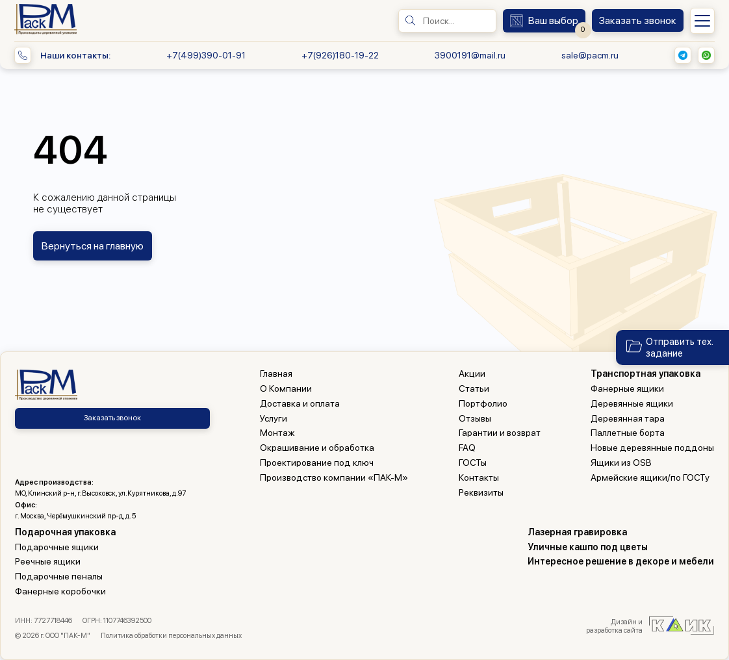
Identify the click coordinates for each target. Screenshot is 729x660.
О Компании (286, 388)
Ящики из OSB (621, 462)
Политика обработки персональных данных (171, 635)
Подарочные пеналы (59, 576)
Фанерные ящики (627, 388)
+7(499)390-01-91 (206, 55)
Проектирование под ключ (317, 462)
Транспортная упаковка (645, 373)
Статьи (474, 388)
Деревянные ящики (632, 403)
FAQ (467, 447)
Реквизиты (481, 492)
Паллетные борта (628, 432)
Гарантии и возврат (500, 432)
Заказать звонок (112, 417)
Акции (472, 373)
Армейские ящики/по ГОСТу (650, 477)
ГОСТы (473, 462)
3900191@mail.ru (470, 55)
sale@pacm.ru (590, 55)
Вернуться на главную (93, 246)
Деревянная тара (628, 418)
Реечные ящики (48, 561)
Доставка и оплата (300, 403)
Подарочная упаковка (65, 532)
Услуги (273, 418)
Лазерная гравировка (577, 532)
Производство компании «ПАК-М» (334, 477)
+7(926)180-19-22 (340, 55)
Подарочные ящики (57, 547)
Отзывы (475, 418)
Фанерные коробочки (60, 591)
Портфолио (483, 403)
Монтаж (277, 432)
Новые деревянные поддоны (652, 447)
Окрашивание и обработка (317, 447)
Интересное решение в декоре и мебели (621, 561)
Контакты (479, 477)
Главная (276, 373)
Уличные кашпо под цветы (588, 547)
